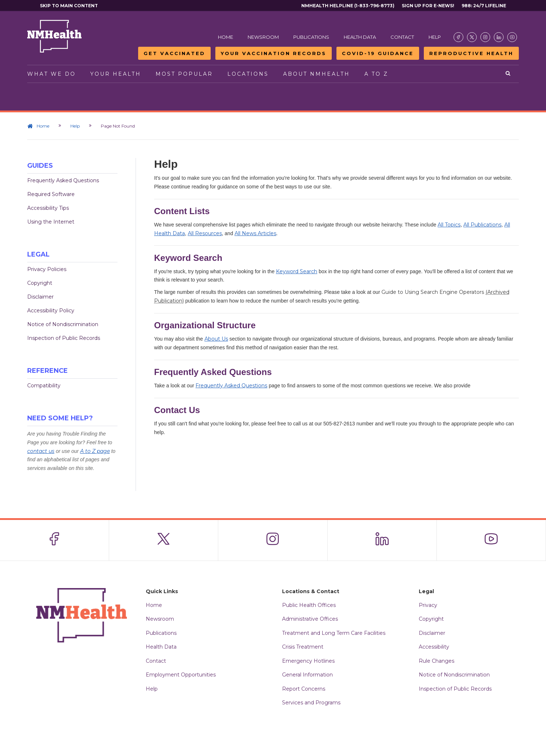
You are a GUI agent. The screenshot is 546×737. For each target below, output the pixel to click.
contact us (40, 451)
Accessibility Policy (50, 310)
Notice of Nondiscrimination (62, 324)
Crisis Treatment (302, 647)
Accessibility (434, 647)
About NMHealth (316, 74)
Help (435, 37)
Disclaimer (40, 296)
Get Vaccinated (174, 53)
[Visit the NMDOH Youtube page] (512, 37)
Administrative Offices (310, 619)
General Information (307, 674)
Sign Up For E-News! (428, 5)
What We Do (51, 74)
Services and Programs (311, 702)
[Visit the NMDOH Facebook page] (458, 37)
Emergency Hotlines (308, 661)
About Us (216, 339)
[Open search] (508, 74)
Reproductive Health (471, 53)
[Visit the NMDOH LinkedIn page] (498, 37)
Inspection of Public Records (63, 338)
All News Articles (255, 233)
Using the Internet (50, 221)
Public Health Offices (309, 605)
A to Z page (95, 451)
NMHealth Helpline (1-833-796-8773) (347, 5)
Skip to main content (69, 5)
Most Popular (184, 74)
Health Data (360, 37)
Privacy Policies (46, 269)
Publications (311, 37)
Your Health (115, 74)
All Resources (205, 233)
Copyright (39, 283)
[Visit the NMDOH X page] (472, 37)
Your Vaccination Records (273, 53)
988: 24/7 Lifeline (484, 5)
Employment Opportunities (181, 674)
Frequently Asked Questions (63, 180)
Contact (402, 37)
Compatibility (44, 385)
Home (225, 37)
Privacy (428, 605)
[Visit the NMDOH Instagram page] (485, 37)
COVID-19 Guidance (378, 53)
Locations (248, 74)
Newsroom (263, 37)
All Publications (482, 224)
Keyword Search (296, 271)
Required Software (51, 194)
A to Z (376, 74)
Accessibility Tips (48, 208)
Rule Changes (436, 661)
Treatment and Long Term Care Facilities (333, 633)
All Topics (449, 224)
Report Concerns (303, 689)
